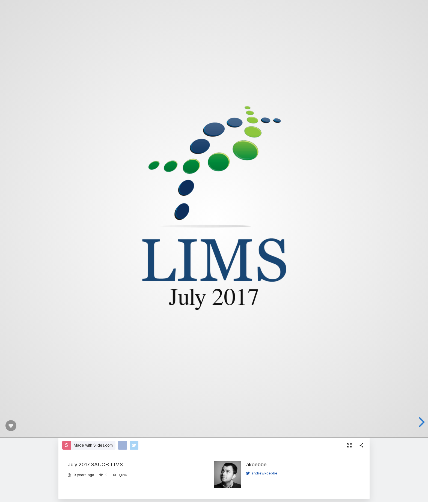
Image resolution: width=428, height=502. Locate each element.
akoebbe (256, 464)
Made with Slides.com (93, 445)
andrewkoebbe (261, 473)
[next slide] (421, 422)
